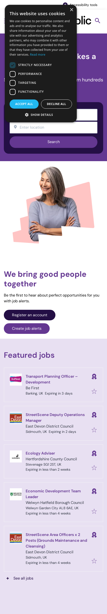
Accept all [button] (24, 104)
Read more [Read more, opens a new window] (37, 55)
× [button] (71, 10)
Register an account (29, 314)
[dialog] (41, 63)
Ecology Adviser (40, 453)
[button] (41, 115)
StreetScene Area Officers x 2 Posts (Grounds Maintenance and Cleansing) (56, 540)
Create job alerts (27, 328)
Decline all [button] (56, 104)
